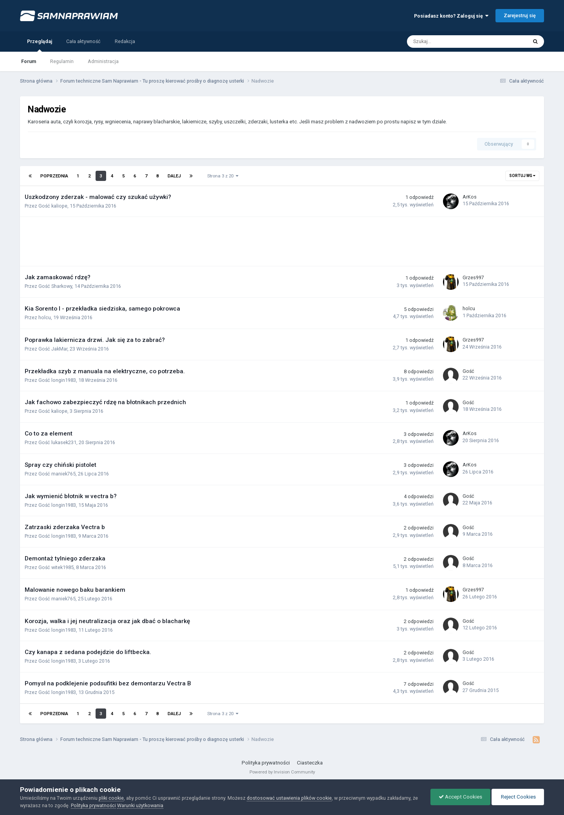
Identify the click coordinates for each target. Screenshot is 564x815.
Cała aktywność (83, 41)
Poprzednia (54, 176)
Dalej (174, 176)
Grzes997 (473, 277)
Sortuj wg (522, 175)
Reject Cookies (518, 797)
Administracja (103, 61)
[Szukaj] (450, 41)
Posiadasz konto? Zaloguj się (451, 16)
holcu (44, 317)
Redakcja (125, 41)
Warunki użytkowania (140, 805)
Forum (28, 61)
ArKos (470, 197)
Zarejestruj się (520, 15)
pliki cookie (111, 798)
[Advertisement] (170, 241)
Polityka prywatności (266, 763)
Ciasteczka (310, 763)
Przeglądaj (39, 45)
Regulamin (62, 61)
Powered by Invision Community (282, 772)
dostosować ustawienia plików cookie (289, 798)
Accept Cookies (460, 797)
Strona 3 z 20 (223, 176)
